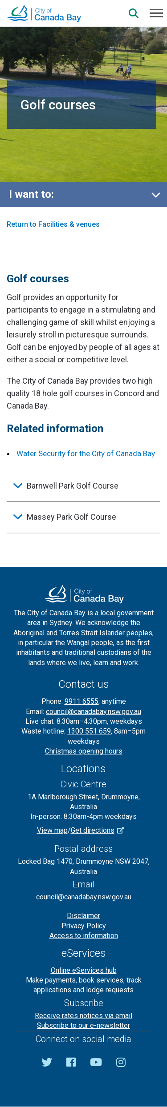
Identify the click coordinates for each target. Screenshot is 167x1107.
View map (52, 830)
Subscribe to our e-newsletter (83, 1025)
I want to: (31, 194)
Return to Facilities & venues (53, 224)
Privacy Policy (83, 926)
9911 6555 (81, 701)
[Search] (133, 13)
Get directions (100, 830)
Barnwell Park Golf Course (72, 485)
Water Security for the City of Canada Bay (85, 453)
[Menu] (156, 12)
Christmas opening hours (83, 751)
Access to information (83, 935)
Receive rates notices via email (83, 1015)
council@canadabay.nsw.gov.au (93, 711)
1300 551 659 (89, 731)
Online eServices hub (84, 970)
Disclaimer (83, 915)
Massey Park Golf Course (71, 516)
